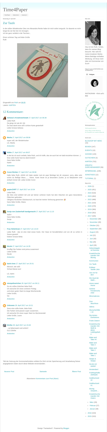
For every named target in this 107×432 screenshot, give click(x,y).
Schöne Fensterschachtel (94, 291)
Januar (92, 409)
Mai (91, 242)
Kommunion (93, 261)
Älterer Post (76, 371)
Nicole (9, 246)
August (92, 232)
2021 (90, 203)
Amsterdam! (93, 369)
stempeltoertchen (14, 283)
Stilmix (91, 307)
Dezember (94, 219)
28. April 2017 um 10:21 (24, 305)
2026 (90, 186)
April (92, 245)
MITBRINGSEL (91, 171)
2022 (90, 199)
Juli (91, 235)
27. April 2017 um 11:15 (45, 211)
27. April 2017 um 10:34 (26, 189)
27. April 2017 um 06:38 (38, 118)
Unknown (11, 305)
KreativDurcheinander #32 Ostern (94, 396)
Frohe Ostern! (94, 321)
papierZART (12, 189)
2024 (90, 193)
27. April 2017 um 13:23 (29, 229)
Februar (93, 405)
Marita (9, 137)
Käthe (9, 152)
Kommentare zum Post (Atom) (47, 378)
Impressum (24, 15)
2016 (90, 413)
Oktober (93, 225)
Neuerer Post (9, 371)
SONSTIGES (90, 175)
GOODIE (88, 154)
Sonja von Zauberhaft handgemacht (21, 211)
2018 (90, 213)
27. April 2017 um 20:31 (25, 264)
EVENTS (88, 150)
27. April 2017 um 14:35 (21, 246)
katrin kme (11, 264)
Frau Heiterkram (13, 229)
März (92, 402)
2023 (90, 196)
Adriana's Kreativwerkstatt (17, 118)
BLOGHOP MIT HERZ (93, 141)
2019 (90, 209)
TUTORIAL (89, 178)
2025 (90, 189)
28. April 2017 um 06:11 (30, 283)
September (94, 229)
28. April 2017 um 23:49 (22, 325)
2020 (90, 206)
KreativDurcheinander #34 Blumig (94, 255)
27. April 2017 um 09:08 (27, 172)
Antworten (11, 131)
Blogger (66, 428)
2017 (90, 216)
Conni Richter (12, 172)
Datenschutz (16, 15)
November (94, 222)
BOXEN (88, 147)
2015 (90, 416)
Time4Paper (15, 9)
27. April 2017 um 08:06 (21, 137)
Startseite (43, 371)
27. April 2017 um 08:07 (21, 152)
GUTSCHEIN (90, 158)
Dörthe (9, 325)
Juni (91, 239)
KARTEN (12, 105)
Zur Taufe (92, 264)
